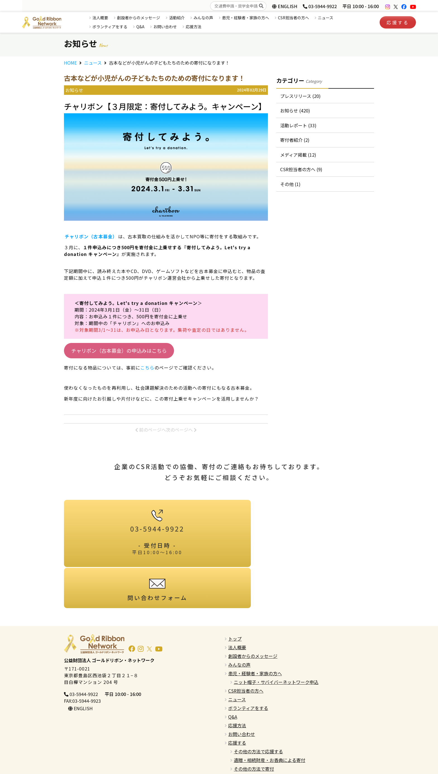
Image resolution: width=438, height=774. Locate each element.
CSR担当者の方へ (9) (301, 173)
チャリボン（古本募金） (91, 236)
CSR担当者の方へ (293, 17)
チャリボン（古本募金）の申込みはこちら (119, 350)
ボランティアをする (109, 26)
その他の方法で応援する (258, 709)
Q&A (140, 26)
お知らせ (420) (295, 111)
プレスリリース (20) (300, 96)
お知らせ (74, 90)
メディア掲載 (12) (298, 157)
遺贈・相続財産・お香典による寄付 (269, 717)
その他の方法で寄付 (254, 726)
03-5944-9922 (320, 6)
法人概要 (100, 17)
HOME (70, 62)
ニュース (325, 17)
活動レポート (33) (298, 127)
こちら (147, 367)
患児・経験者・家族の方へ (245, 17)
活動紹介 (177, 17)
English (235, 743)
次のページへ (181, 429)
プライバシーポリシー (250, 752)
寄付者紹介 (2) (295, 142)
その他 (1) (290, 188)
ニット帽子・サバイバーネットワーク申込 (276, 639)
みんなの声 (203, 17)
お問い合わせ (165, 26)
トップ (235, 596)
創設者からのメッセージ (138, 17)
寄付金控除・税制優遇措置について (269, 735)
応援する (398, 22)
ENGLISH (284, 6)
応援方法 (193, 26)
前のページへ (150, 429)
